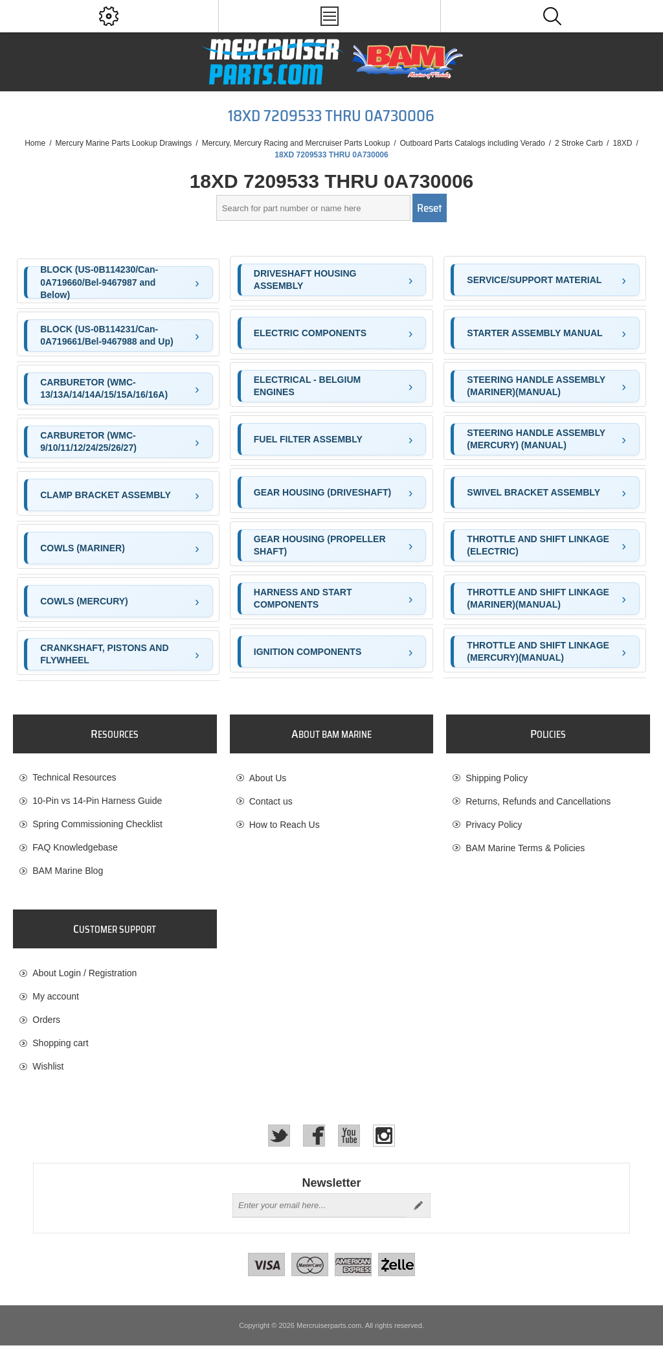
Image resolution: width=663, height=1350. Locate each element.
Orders (46, 1022)
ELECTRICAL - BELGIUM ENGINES (307, 386)
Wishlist (47, 1069)
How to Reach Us (284, 824)
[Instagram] (384, 1140)
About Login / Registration (84, 975)
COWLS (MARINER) (82, 548)
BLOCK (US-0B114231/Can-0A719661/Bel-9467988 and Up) (106, 335)
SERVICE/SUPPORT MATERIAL (534, 280)
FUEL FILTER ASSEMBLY (308, 439)
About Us (268, 778)
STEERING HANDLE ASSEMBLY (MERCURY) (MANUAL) (536, 439)
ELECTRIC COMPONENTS (310, 333)
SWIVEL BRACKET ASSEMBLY (533, 492)
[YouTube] (349, 1140)
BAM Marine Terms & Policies (525, 848)
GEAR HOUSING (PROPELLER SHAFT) (320, 545)
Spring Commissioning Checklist (97, 824)
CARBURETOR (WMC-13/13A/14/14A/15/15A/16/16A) (104, 388)
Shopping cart (60, 1045)
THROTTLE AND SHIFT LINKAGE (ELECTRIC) (538, 545)
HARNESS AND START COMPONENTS (303, 598)
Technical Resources (74, 778)
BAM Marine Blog (67, 871)
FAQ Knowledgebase (75, 848)
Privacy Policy (494, 824)
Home (35, 143)
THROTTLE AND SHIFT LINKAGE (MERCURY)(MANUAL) (538, 651)
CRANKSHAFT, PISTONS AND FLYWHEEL (104, 654)
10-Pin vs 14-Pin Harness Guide (97, 801)
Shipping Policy (497, 778)
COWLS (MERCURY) (84, 601)
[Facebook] (314, 1140)
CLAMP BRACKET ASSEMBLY (105, 495)
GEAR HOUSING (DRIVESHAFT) (322, 492)
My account (55, 999)
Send (418, 1210)
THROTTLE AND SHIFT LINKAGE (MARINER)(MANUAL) (538, 598)
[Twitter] (279, 1140)
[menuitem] (114, 778)
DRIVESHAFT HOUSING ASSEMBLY (305, 280)
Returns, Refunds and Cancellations (538, 801)
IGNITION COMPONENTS (307, 651)
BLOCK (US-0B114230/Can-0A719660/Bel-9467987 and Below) (99, 282)
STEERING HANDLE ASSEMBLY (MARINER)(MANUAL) (536, 386)
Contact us (271, 801)
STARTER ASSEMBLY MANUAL (534, 333)
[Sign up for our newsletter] (320, 1210)
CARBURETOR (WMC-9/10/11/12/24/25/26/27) (88, 441)
